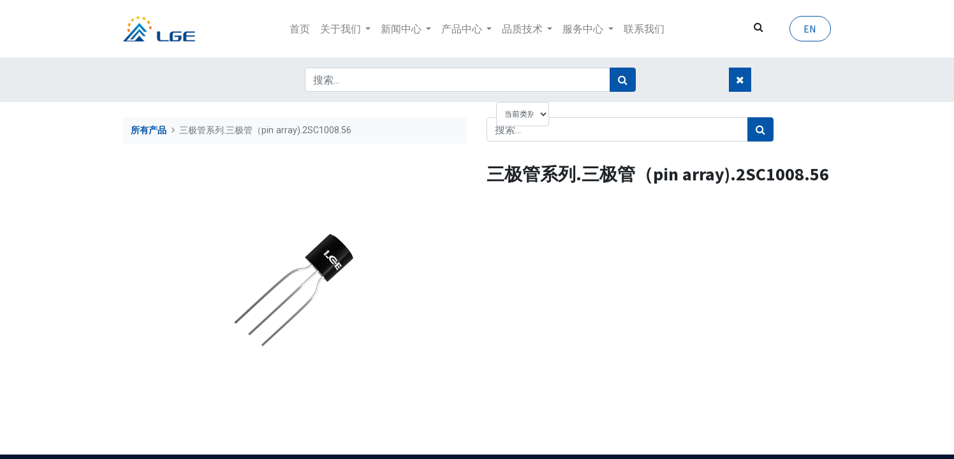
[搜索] (623, 80)
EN (810, 28)
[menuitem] (299, 28)
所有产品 (148, 130)
